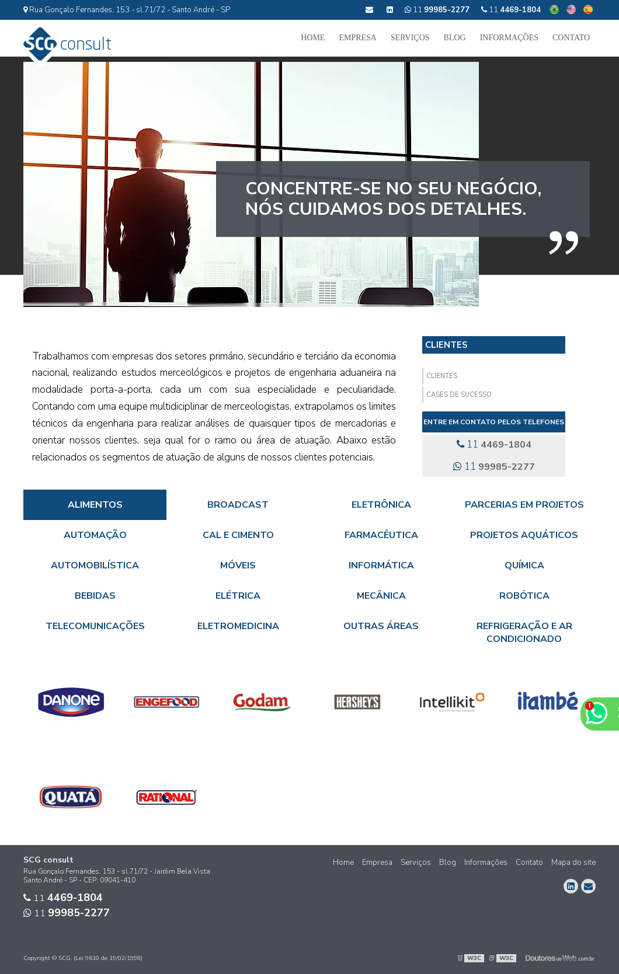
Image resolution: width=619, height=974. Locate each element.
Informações (509, 37)
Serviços (410, 37)
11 (511, 10)
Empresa (358, 37)
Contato (571, 37)
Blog (455, 37)
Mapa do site (573, 862)
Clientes (446, 345)
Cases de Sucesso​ (459, 394)
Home (313, 37)
